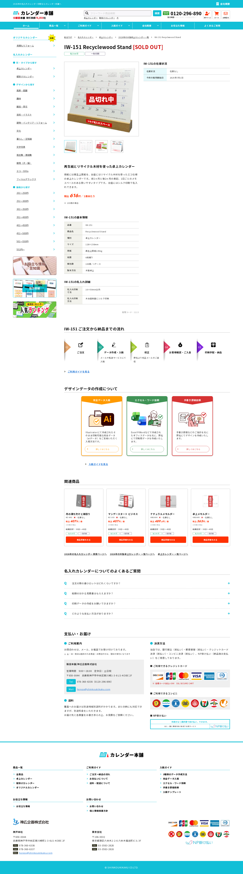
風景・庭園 (22, 90)
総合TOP (68, 37)
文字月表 (21, 146)
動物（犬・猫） (24, 163)
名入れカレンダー (86, 37)
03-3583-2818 (106, 849)
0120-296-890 (186, 13)
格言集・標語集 (24, 154)
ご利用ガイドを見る (79, 371)
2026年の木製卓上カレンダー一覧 (133, 37)
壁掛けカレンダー (107, 17)
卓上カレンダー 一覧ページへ (173, 554)
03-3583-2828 (106, 845)
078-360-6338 (85, 681)
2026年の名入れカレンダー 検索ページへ (85, 554)
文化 (19, 130)
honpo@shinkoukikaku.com (93, 689)
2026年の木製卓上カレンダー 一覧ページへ (132, 554)
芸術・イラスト (24, 114)
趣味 (19, 98)
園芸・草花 (22, 106)
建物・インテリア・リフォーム (32, 122)
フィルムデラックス (26, 179)
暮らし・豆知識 (24, 138)
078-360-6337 (27, 849)
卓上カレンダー (91, 17)
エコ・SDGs (23, 171)
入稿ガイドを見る (98, 464)
